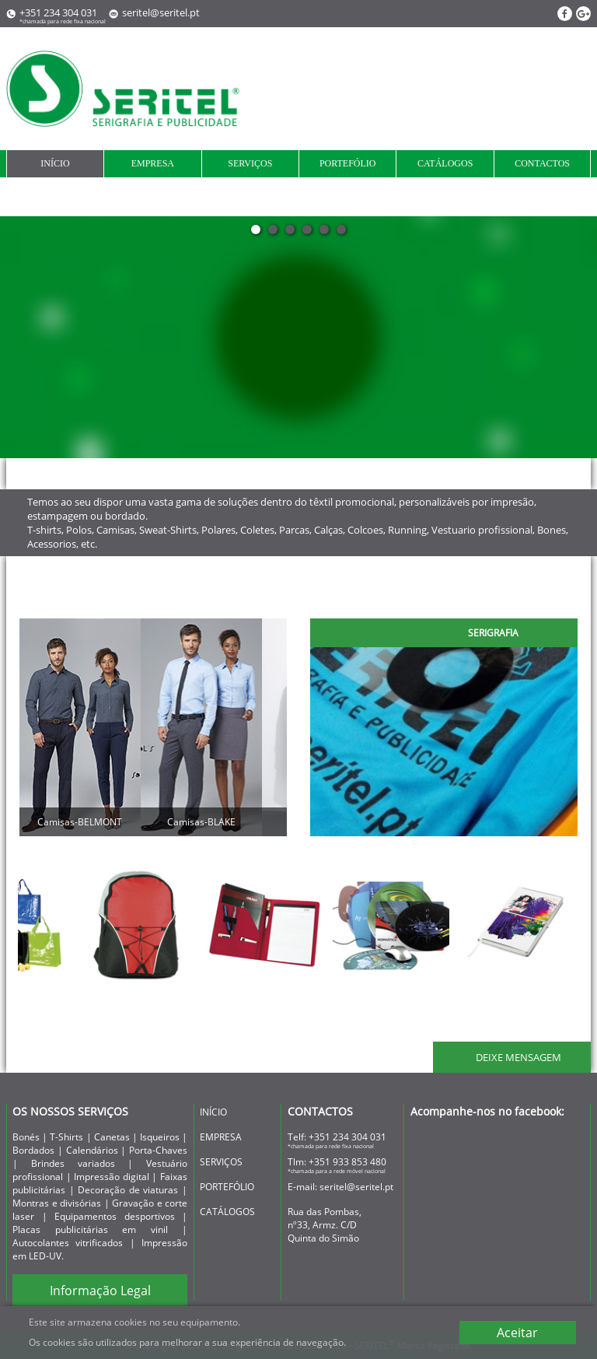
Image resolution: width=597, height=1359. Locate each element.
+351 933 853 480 (347, 1161)
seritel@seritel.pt (161, 12)
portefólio (347, 163)
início (54, 163)
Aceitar (517, 1332)
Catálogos (445, 163)
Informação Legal (100, 1290)
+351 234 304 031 (347, 1137)
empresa (152, 163)
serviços (250, 163)
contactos (542, 163)
